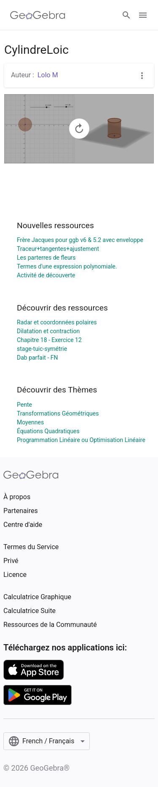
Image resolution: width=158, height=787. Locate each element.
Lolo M (47, 75)
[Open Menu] (143, 15)
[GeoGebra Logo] (37, 15)
